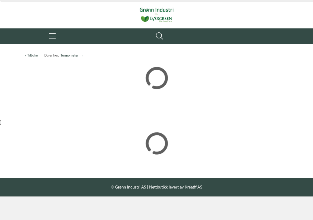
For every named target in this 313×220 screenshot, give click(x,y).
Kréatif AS (193, 187)
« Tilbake (31, 55)
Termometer (70, 55)
